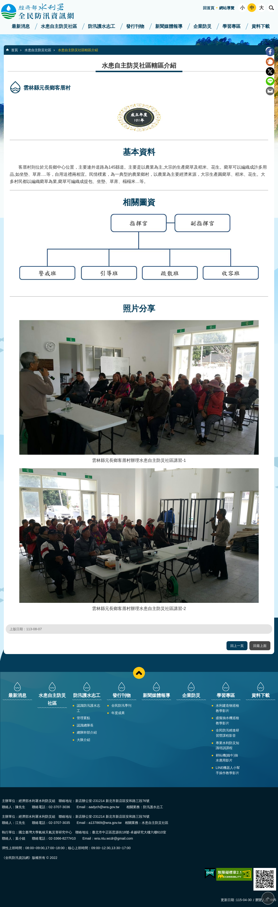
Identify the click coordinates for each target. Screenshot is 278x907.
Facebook (270, 52)
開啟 (271, 7)
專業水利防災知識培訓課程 (227, 745)
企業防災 (202, 26)
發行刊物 (135, 26)
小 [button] (242, 7)
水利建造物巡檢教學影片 (227, 708)
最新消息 (21, 26)
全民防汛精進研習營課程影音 (227, 732)
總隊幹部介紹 (87, 732)
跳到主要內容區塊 (2, 2)
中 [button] (252, 7)
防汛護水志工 (101, 26)
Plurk (270, 61)
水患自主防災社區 (59, 26)
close (139, 673)
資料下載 (261, 26)
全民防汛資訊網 (41, 11)
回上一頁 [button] (237, 646)
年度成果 (118, 713)
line (270, 81)
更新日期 (227, 900)
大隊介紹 (83, 740)
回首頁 (208, 8)
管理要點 (83, 718)
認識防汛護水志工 (88, 708)
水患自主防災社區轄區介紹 (78, 50)
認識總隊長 (85, 725)
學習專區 (231, 26)
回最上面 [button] (260, 646)
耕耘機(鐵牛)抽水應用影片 (227, 757)
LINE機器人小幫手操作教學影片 (228, 770)
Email (270, 91)
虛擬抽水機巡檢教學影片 (227, 720)
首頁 (14, 50)
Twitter (270, 71)
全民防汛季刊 (121, 705)
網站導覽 (226, 8)
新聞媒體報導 (168, 26)
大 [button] (261, 7)
